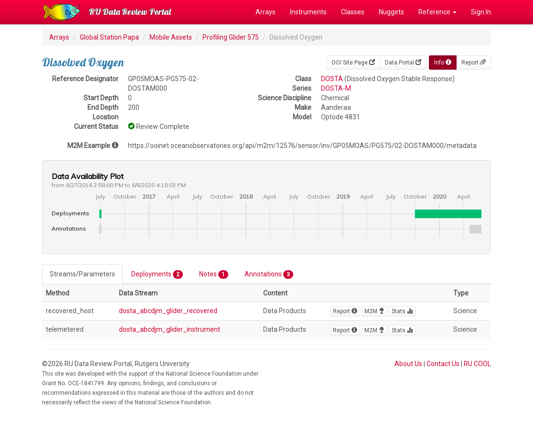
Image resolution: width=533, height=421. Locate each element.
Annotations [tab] (269, 274)
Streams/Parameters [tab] (82, 274)
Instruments (308, 12)
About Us (408, 364)
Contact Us (442, 364)
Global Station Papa (109, 37)
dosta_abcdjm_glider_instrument (169, 329)
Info (442, 62)
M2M (374, 311)
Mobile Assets (170, 37)
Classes (352, 12)
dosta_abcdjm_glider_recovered (168, 311)
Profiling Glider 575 (231, 37)
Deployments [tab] (157, 274)
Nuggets (391, 12)
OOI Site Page (353, 62)
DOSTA (332, 79)
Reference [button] (437, 12)
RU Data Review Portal (130, 11)
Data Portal (403, 62)
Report (473, 62)
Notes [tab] (213, 274)
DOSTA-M (336, 88)
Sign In (481, 12)
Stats (402, 311)
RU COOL (477, 364)
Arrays (266, 12)
